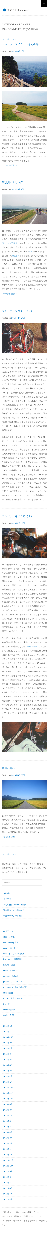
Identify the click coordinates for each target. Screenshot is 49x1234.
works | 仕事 (8, 1015)
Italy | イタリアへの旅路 (13, 953)
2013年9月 (8, 1104)
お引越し (7, 893)
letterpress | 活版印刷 (12, 959)
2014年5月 (8, 1059)
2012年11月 (8, 1160)
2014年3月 (8, 1071)
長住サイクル (33, 646)
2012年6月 (8, 1188)
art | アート (8, 931)
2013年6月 (8, 1121)
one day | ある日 (10, 976)
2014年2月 (8, 1076)
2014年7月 (8, 1048)
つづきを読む (10, 165)
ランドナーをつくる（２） (17, 310)
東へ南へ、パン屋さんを (14, 910)
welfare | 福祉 (9, 1009)
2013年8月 (8, 1110)
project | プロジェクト (12, 981)
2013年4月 (8, 1132)
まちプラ (7, 899)
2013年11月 (8, 1093)
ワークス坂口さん (10, 243)
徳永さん (16, 256)
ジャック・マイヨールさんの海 (20, 44)
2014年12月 (8, 1026)
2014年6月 (8, 1054)
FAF (31, 251)
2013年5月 (8, 1127)
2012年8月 (8, 1177)
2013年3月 (8, 1138)
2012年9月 (8, 1171)
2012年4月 (8, 1199)
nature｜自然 (9, 965)
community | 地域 (10, 942)
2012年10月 (8, 1166)
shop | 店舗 (8, 993)
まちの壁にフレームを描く (15, 904)
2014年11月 (8, 1031)
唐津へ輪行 (8, 768)
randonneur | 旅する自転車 (15, 987)
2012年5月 (8, 1194)
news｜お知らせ (10, 970)
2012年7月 (8, 1182)
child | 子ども (9, 937)
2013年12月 (8, 1087)
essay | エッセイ (10, 948)
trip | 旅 (6, 1004)
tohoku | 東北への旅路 (12, 998)
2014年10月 (8, 1037)
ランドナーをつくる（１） (17, 516)
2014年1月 (8, 1082)
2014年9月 (8, 1043)
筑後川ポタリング (12, 182)
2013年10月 (8, 1099)
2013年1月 (8, 1149)
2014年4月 (8, 1065)
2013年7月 (8, 1115)
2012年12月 (8, 1154)
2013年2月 (8, 1143)
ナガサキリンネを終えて (14, 916)
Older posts (9, 39)
